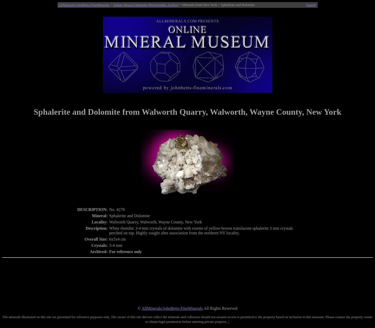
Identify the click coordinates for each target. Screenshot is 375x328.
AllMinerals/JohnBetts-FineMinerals (83, 5)
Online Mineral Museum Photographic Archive (146, 5)
